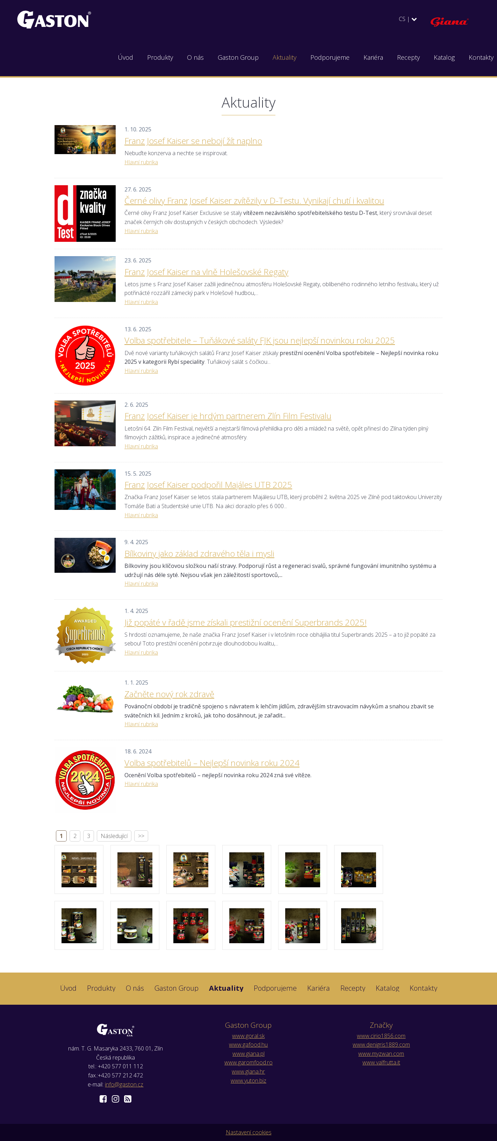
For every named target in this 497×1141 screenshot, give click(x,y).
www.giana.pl (248, 1053)
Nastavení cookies (249, 1132)
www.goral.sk (248, 1036)
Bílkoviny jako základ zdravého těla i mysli (199, 553)
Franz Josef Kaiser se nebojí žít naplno (193, 140)
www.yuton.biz (248, 1080)
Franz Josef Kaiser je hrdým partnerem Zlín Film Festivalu (227, 415)
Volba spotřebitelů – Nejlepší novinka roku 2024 (212, 762)
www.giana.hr (248, 1071)
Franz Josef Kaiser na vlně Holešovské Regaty (206, 271)
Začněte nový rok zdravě (169, 694)
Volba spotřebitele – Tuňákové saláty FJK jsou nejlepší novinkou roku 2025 (259, 340)
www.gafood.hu (248, 1044)
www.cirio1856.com (381, 1036)
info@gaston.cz (124, 1084)
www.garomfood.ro (248, 1062)
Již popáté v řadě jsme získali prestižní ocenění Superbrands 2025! (245, 622)
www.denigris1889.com (381, 1044)
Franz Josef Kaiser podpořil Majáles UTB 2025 (208, 484)
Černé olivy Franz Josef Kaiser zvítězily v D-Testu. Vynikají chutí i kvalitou (254, 200)
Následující (114, 836)
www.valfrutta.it (381, 1062)
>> (141, 836)
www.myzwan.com (381, 1053)
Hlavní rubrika (141, 162)
